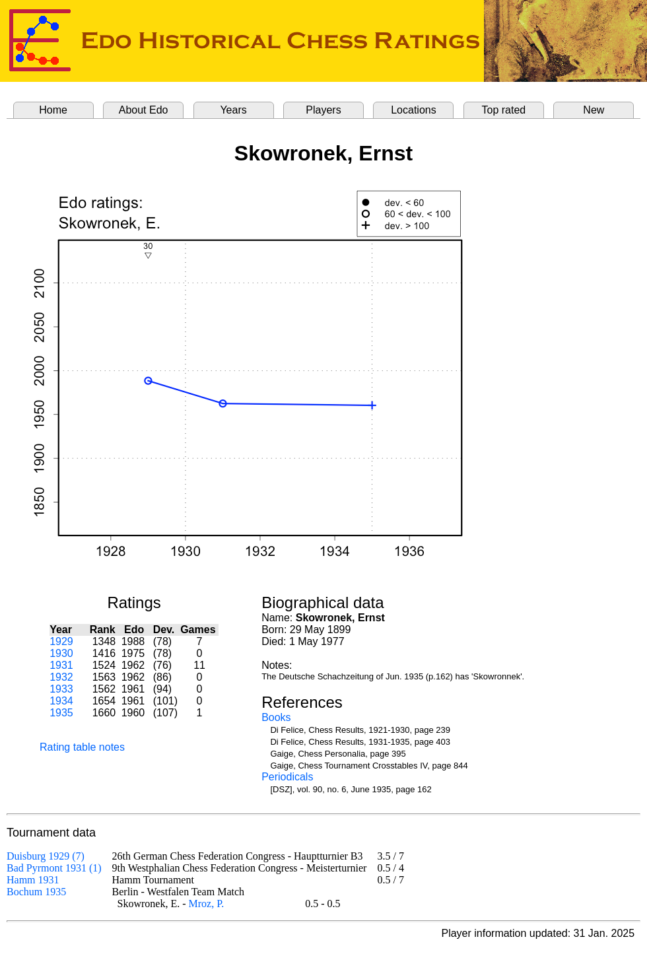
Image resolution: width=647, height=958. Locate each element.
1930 (61, 653)
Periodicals (287, 776)
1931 (61, 665)
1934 (61, 700)
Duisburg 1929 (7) (46, 856)
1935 (61, 712)
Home (53, 110)
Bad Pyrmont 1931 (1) (54, 867)
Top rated (504, 110)
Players (323, 110)
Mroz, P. (206, 903)
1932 (61, 677)
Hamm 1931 (33, 879)
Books (275, 717)
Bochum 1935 (36, 891)
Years (233, 110)
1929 (61, 641)
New (593, 110)
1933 (61, 689)
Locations (413, 110)
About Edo (143, 110)
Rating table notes (82, 747)
